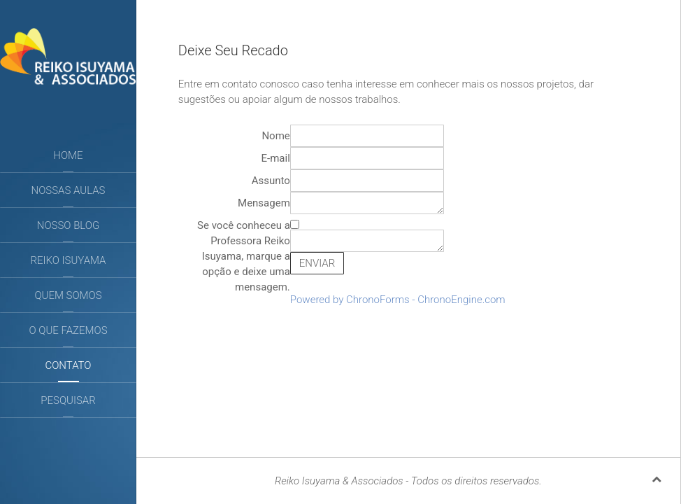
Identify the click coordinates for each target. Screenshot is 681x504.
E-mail (275, 158)
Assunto (271, 180)
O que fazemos (68, 330)
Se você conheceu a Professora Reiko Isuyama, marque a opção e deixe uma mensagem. (243, 256)
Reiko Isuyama (68, 260)
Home (68, 155)
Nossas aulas (68, 190)
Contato (68, 365)
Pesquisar (68, 400)
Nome (275, 136)
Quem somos (67, 295)
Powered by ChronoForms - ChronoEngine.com (398, 299)
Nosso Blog (68, 225)
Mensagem (264, 203)
